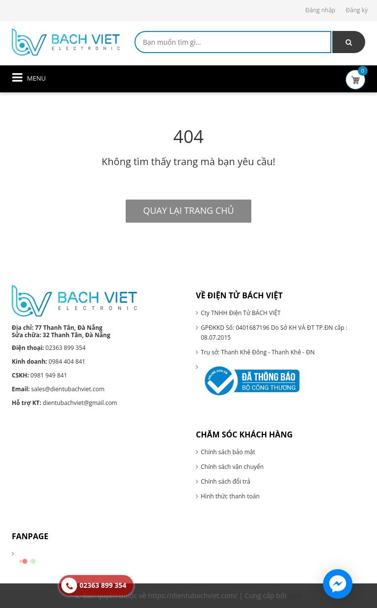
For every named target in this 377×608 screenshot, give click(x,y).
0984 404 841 (48, 361)
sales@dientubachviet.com (58, 389)
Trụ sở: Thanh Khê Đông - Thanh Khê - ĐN (258, 352)
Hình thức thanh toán (230, 496)
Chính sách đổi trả (225, 481)
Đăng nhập (320, 10)
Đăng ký (357, 10)
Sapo (295, 596)
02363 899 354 (48, 348)
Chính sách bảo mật (228, 452)
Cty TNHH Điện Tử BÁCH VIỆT (241, 313)
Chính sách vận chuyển (232, 467)
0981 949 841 (39, 375)
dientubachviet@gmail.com (64, 403)
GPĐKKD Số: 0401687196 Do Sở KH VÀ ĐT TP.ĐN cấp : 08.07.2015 (274, 332)
